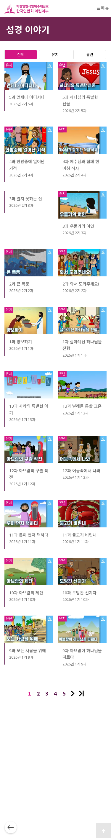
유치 (55, 54)
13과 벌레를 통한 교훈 (82, 406)
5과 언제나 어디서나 (27, 97)
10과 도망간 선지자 (79, 593)
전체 (20, 54)
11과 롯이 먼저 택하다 (28, 535)
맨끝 (81, 693)
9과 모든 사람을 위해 (27, 650)
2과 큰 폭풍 (19, 284)
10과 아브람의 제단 (26, 593)
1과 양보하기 (20, 342)
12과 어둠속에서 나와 (81, 470)
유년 (89, 54)
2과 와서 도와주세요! (80, 284)
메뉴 (103, 8)
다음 (72, 693)
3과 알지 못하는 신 (25, 198)
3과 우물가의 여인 (78, 226)
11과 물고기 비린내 (79, 535)
